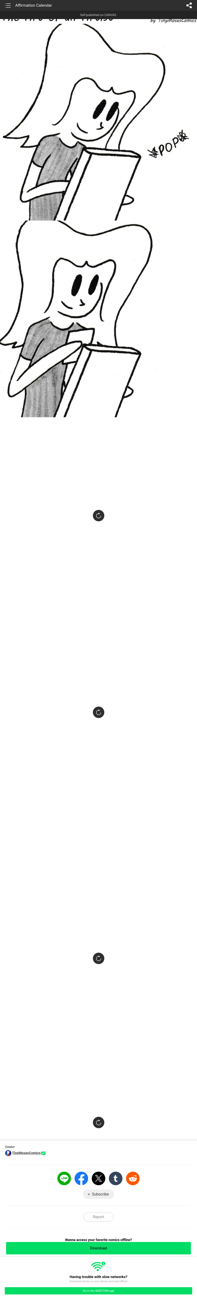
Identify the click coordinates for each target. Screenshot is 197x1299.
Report (98, 1217)
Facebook (81, 1178)
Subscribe (100, 1194)
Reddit (133, 1178)
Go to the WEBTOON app (98, 1291)
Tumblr (115, 1178)
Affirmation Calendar (33, 5)
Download (98, 1248)
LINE (64, 1178)
